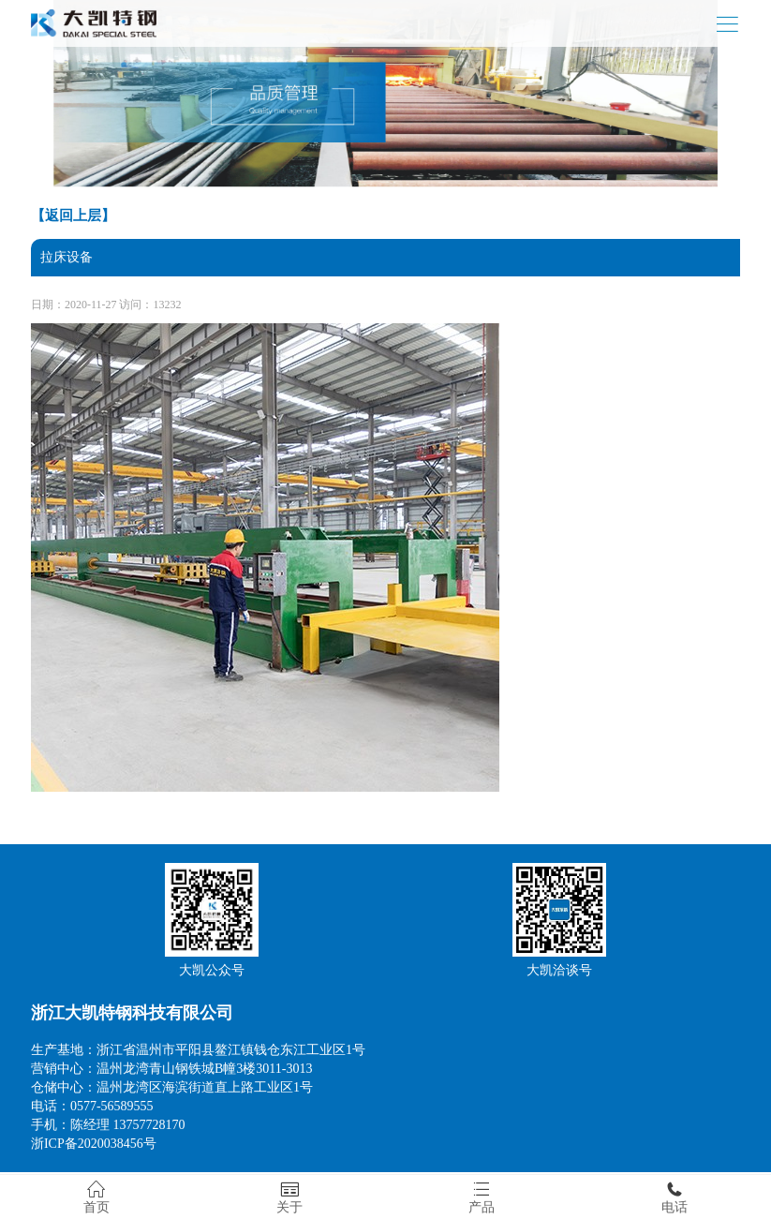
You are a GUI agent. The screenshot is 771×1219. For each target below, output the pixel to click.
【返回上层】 (73, 215)
